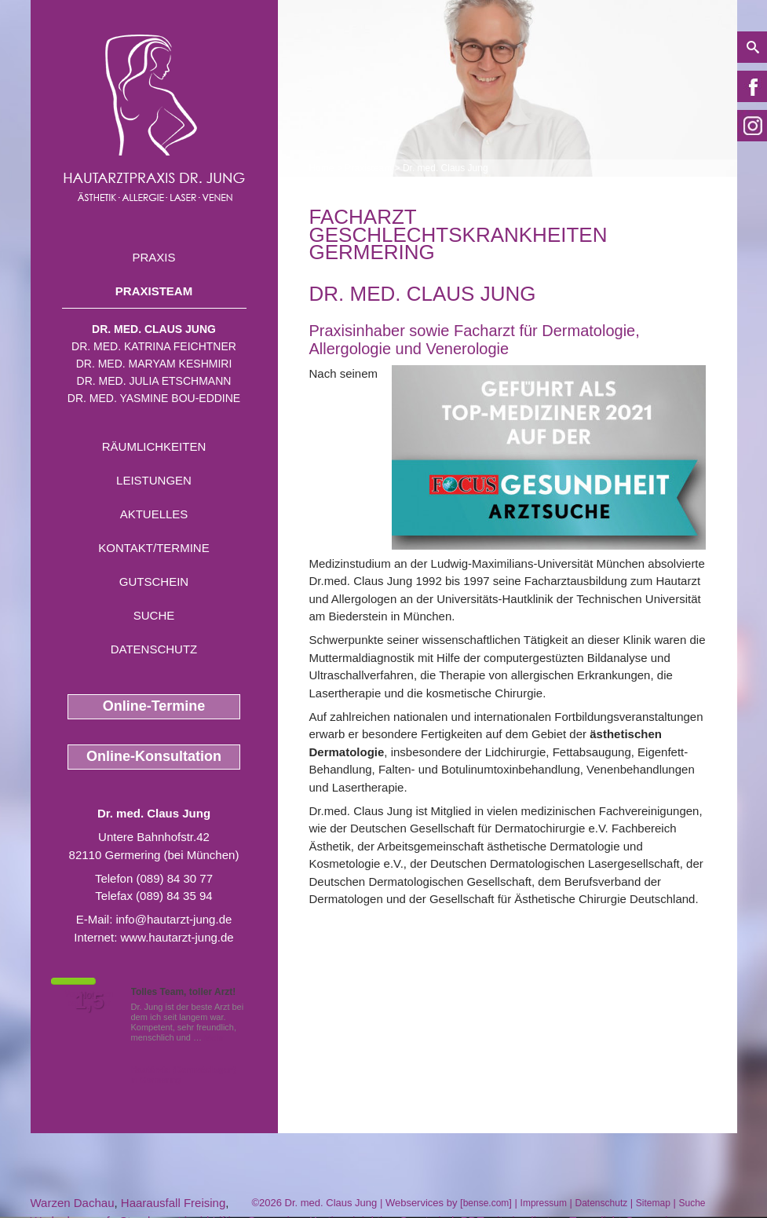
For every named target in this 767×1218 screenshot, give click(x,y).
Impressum (543, 1203)
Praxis (153, 257)
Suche (154, 615)
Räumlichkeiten (154, 446)
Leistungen (154, 480)
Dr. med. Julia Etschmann (154, 381)
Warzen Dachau (73, 1202)
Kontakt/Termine (153, 547)
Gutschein (153, 581)
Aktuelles (154, 514)
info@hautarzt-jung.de (174, 919)
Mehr (214, 1037)
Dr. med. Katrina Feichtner (153, 346)
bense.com (486, 1203)
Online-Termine (154, 706)
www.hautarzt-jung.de (176, 937)
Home (321, 168)
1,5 (89, 1001)
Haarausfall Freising (173, 1202)
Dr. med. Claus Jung (154, 329)
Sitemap (653, 1203)
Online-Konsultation (153, 756)
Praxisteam (153, 291)
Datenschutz (154, 649)
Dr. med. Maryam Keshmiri (154, 363)
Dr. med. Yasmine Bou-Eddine (154, 398)
